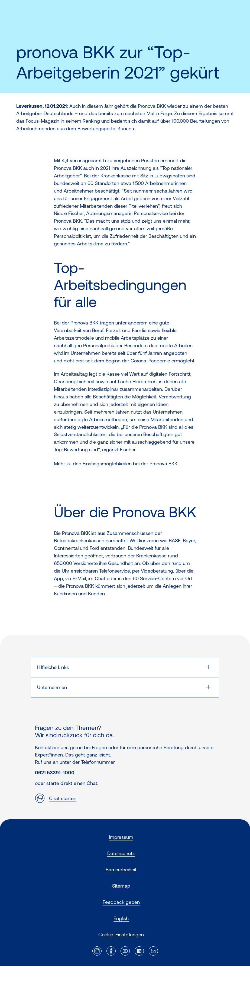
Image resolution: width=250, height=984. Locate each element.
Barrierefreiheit (121, 869)
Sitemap (121, 886)
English (121, 918)
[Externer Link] (97, 951)
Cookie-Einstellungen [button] (121, 934)
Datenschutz (121, 853)
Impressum (121, 837)
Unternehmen (52, 687)
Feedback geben (121, 902)
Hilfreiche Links (53, 667)
